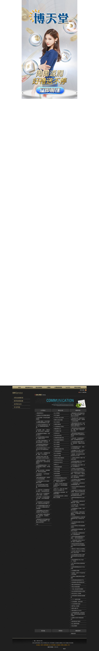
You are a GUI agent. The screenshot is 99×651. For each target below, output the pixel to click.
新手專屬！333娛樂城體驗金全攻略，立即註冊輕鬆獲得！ (43, 498)
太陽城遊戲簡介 (58, 451)
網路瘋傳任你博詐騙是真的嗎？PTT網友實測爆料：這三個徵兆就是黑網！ (43, 521)
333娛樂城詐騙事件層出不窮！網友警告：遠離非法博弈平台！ (78, 443)
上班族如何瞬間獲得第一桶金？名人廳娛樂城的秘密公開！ (43, 426)
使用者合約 (18, 404)
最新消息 (77, 410)
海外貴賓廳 (57, 471)
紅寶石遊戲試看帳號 (59, 457)
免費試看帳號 (57, 424)
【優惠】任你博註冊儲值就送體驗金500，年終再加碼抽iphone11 (60, 485)
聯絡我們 (77, 630)
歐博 (33, 642)
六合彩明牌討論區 (76, 603)
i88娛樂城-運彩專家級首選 (78, 582)
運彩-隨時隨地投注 (76, 584)
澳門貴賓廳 (57, 473)
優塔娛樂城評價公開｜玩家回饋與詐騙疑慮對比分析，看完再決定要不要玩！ (78, 425)
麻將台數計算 (75, 608)
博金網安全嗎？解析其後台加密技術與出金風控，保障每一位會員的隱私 (78, 420)
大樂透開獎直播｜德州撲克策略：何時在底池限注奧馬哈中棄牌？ (78, 614)
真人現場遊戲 (57, 453)
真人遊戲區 (57, 442)
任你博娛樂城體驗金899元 (60, 478)
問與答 (60, 630)
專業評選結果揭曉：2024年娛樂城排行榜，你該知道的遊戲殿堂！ (43, 462)
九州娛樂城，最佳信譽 (77, 601)
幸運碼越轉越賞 (58, 466)
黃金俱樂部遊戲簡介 (59, 440)
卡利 (41, 642)
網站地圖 (82, 390)
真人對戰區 (57, 444)
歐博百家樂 (37, 642)
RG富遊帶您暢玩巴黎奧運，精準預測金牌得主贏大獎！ (42, 486)
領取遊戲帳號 (18, 398)
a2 (37, 524)
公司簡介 (43, 410)
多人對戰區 (57, 413)
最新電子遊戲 (57, 455)
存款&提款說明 (57, 435)
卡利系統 (45, 642)
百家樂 (67, 642)
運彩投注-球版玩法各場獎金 (78, 548)
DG (48, 642)
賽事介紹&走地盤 (58, 419)
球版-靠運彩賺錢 (76, 586)
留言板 (43, 630)
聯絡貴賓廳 (57, 469)
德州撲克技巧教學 (76, 621)
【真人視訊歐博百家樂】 (78, 589)
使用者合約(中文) (58, 460)
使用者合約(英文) (58, 462)
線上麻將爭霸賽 (75, 623)
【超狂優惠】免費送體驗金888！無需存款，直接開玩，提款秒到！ (43, 516)
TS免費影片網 (57, 431)
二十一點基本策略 (76, 599)
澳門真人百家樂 (75, 606)
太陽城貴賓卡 (57, 475)
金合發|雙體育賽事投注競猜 (78, 591)
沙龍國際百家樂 (75, 570)
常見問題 (17, 407)
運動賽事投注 (40, 413)
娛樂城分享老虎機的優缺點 (43, 415)
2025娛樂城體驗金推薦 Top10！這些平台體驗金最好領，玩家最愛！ (43, 507)
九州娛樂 (57, 642)
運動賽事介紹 (57, 428)
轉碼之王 (56, 464)
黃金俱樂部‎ (74, 625)
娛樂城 (60, 642)
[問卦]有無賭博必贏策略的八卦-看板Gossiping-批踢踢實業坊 (78, 545)
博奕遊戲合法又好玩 (76, 610)
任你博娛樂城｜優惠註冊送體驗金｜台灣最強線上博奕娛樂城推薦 (78, 513)
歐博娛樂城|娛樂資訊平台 (78, 580)
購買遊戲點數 (18, 401)
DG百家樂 (52, 642)
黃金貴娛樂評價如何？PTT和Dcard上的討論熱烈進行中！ (43, 449)
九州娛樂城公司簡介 (59, 426)
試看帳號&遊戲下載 (59, 437)
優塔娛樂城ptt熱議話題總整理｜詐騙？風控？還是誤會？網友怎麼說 (78, 430)
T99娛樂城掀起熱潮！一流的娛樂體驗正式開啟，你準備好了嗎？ (43, 467)
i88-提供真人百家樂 (76, 593)
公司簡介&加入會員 (59, 417)
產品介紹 (60, 410)
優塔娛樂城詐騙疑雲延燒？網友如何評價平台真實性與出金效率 (78, 435)
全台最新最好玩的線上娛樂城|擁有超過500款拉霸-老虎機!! (78, 556)
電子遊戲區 (57, 415)
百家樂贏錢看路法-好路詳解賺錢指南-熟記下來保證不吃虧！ (78, 518)
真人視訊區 (57, 422)
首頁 (81, 392)
